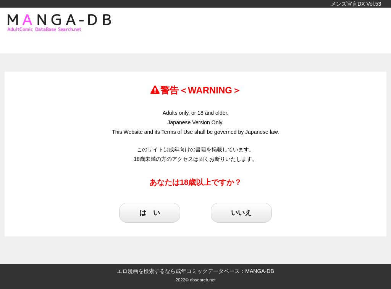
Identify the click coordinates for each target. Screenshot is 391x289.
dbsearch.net (202, 279)
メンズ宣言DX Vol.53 (356, 4)
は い (149, 213)
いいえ (241, 213)
